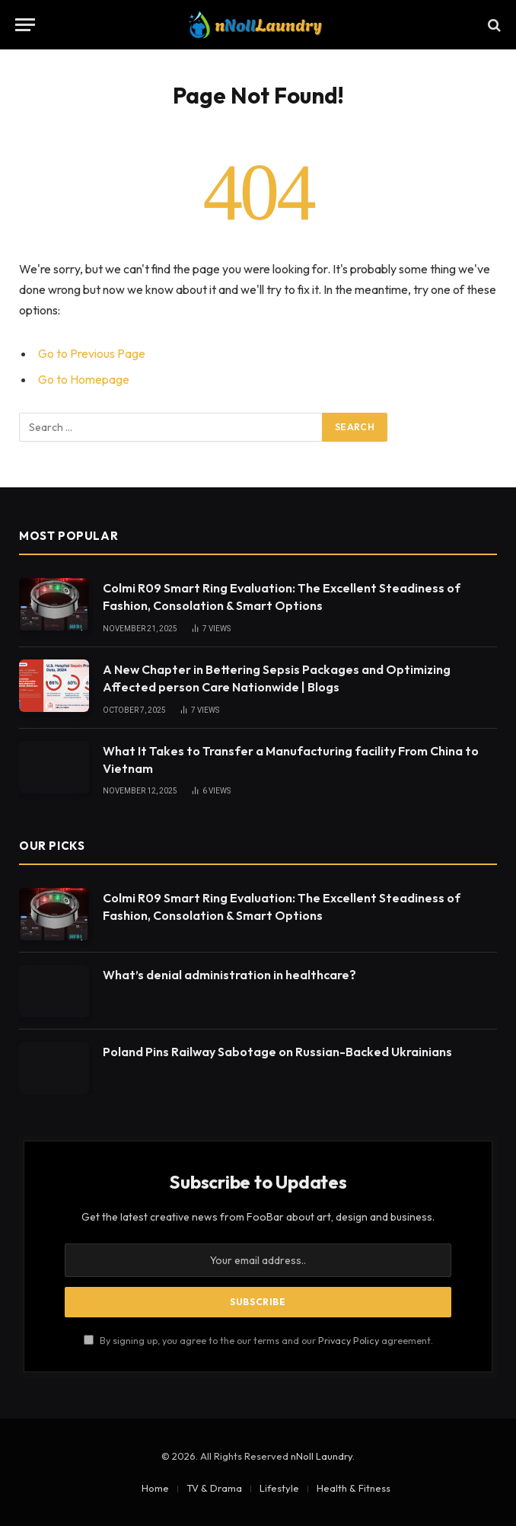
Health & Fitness (353, 1488)
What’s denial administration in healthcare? (229, 974)
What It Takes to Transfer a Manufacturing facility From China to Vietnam (291, 759)
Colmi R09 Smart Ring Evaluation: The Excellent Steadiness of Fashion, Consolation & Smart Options (281, 596)
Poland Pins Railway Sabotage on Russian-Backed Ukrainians (277, 1051)
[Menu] (25, 25)
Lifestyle (279, 1488)
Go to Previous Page (91, 353)
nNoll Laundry (321, 1456)
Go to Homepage (83, 379)
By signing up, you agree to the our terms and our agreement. (258, 1340)
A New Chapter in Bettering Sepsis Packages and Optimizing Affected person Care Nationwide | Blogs (277, 678)
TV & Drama (214, 1488)
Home (155, 1488)
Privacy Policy (348, 1340)
